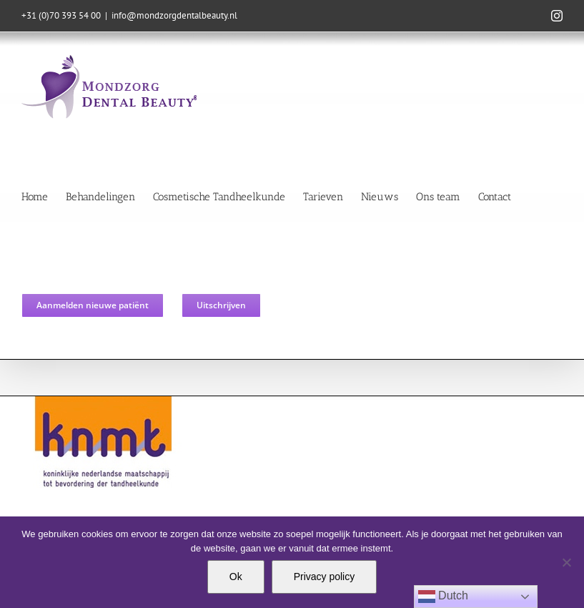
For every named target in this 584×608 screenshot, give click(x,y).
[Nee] (566, 562)
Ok (235, 576)
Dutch (443, 596)
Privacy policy (324, 576)
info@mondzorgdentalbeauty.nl (174, 15)
